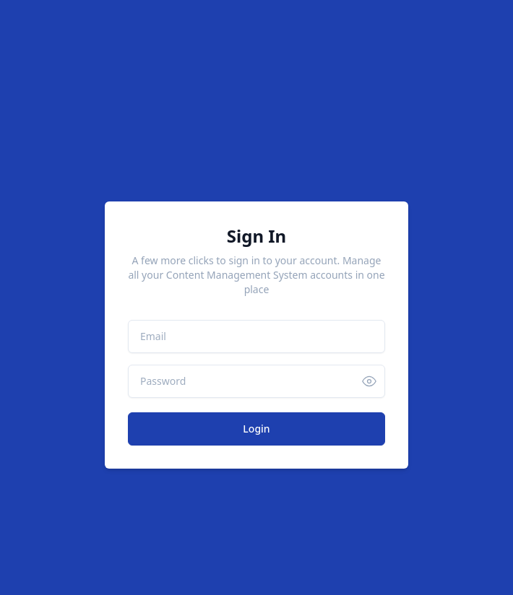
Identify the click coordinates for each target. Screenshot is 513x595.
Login (256, 428)
